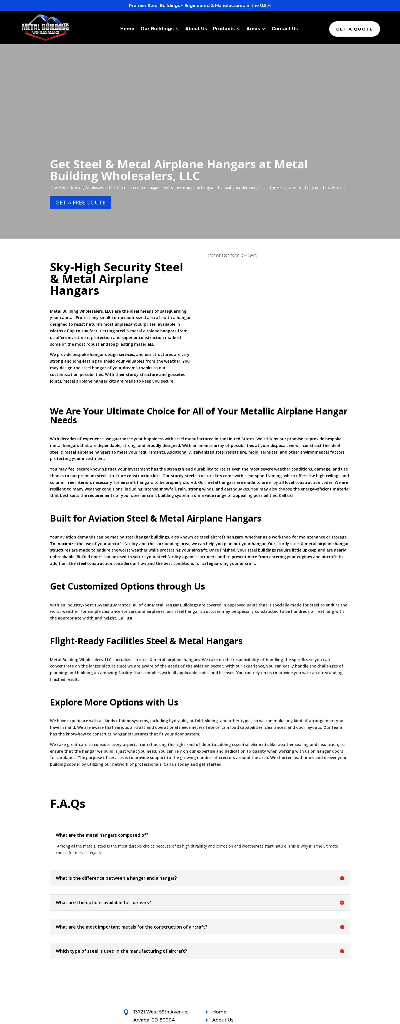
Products (224, 29)
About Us (196, 29)
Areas (253, 29)
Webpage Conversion (332, 1017)
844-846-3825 (149, 941)
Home (127, 29)
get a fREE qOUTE (81, 116)
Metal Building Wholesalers (94, 1017)
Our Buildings (157, 29)
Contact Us (285, 29)
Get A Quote (354, 29)
